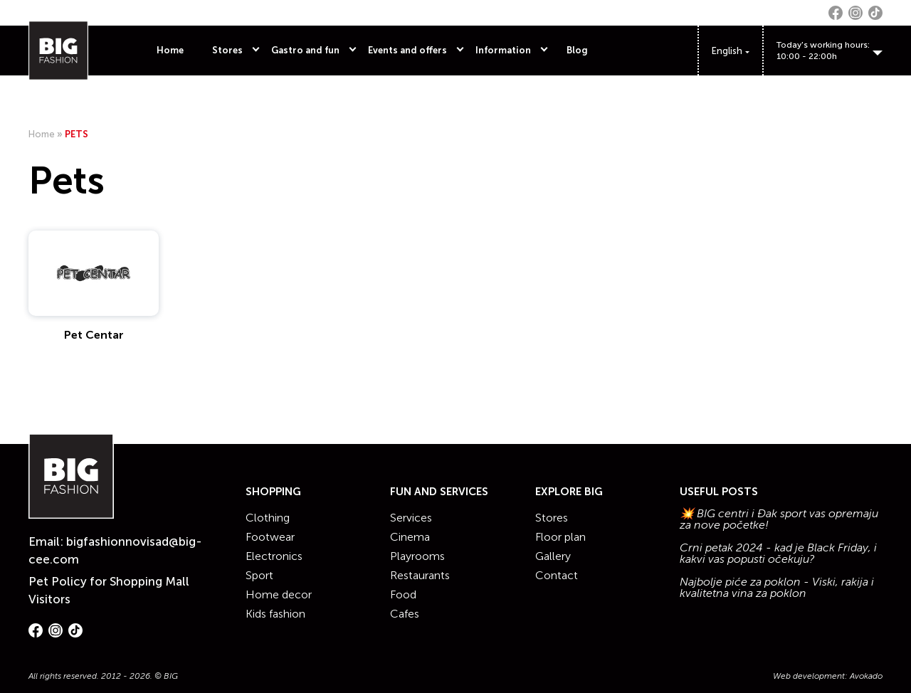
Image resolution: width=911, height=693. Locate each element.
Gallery (553, 556)
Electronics (274, 556)
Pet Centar (94, 335)
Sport (259, 575)
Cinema (410, 537)
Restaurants (420, 575)
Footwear (270, 537)
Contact (556, 575)
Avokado (866, 676)
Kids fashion (275, 613)
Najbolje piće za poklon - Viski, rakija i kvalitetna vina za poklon (777, 587)
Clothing (268, 517)
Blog (577, 50)
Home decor (279, 594)
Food (403, 594)
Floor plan (560, 537)
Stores (227, 50)
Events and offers (407, 50)
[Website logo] (58, 50)
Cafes (404, 613)
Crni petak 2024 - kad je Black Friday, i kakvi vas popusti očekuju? (778, 553)
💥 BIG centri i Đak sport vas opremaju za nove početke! (779, 519)
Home (170, 50)
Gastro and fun (305, 50)
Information (503, 50)
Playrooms (417, 556)
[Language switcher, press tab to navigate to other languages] (730, 51)
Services (411, 517)
